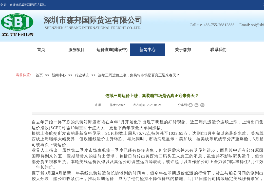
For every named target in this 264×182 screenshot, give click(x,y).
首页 (41, 50)
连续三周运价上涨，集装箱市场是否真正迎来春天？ (139, 75)
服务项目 (76, 50)
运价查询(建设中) (112, 50)
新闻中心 (147, 50)
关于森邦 (183, 50)
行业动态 (82, 75)
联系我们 (218, 50)
